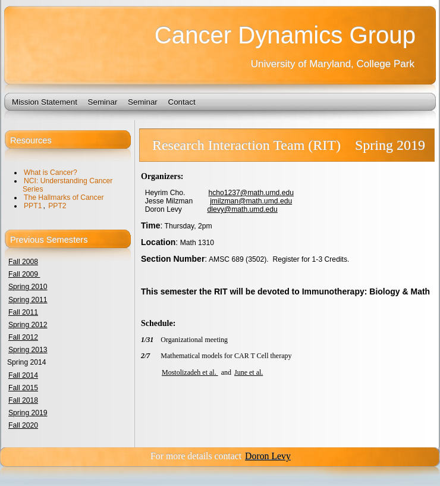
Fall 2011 (23, 312)
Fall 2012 (23, 337)
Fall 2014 (23, 375)
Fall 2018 (23, 400)
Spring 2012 (28, 325)
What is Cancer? (50, 172)
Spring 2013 (28, 350)
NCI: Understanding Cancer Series (67, 185)
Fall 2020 (23, 425)
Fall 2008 (23, 262)
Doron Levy (268, 456)
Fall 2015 (23, 388)
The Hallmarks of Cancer (63, 197)
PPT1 (33, 206)
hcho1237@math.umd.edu (250, 193)
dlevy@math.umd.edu (242, 209)
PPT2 (57, 206)
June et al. (248, 372)
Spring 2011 (28, 300)
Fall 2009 (24, 274)
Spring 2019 (28, 413)
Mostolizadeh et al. (190, 372)
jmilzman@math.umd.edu (251, 201)
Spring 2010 (28, 287)
